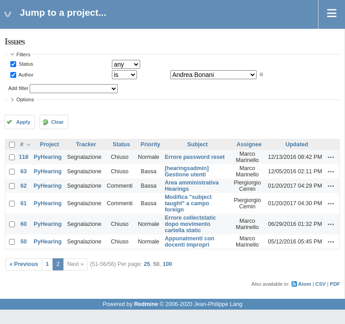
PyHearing (48, 157)
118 (23, 157)
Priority (150, 144)
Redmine (146, 304)
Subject (197, 144)
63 (24, 171)
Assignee (249, 144)
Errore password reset (195, 157)
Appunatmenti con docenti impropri (190, 241)
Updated (297, 144)
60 (24, 224)
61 (24, 203)
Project (49, 144)
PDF (335, 284)
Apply (23, 122)
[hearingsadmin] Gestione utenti (187, 171)
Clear (57, 122)
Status (25, 64)
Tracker (86, 144)
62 (24, 186)
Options (25, 99)
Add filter (19, 88)
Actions (331, 157)
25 (147, 264)
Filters (24, 54)
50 (24, 241)
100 (167, 264)
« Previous (23, 264)
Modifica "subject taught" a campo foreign (188, 203)
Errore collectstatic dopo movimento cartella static (190, 224)
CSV (320, 284)
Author (26, 74)
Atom (304, 284)
